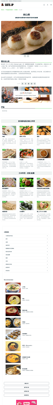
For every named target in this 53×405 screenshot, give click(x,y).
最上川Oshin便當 (42, 202)
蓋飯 (27, 376)
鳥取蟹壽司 (5, 188)
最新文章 (26, 327)
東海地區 (3, 401)
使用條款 (41, 397)
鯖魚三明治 (23, 136)
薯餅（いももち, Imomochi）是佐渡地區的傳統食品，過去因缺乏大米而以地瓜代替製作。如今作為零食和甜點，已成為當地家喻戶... (43, 141)
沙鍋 (27, 378)
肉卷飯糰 (22, 188)
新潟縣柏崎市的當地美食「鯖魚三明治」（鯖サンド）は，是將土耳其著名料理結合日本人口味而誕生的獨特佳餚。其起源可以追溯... (26, 141)
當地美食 (28, 384)
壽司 (2, 378)
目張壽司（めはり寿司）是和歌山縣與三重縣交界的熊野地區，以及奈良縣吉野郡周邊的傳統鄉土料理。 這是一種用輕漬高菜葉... (26, 207)
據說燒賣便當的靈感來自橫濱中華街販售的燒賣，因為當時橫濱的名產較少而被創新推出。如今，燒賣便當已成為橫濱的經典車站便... (9, 216)
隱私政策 (41, 399)
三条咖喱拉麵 (40, 159)
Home (3, 9)
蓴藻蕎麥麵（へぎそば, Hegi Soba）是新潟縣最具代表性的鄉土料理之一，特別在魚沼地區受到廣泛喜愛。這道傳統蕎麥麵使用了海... (9, 164)
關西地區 (3, 403)
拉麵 (2, 380)
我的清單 (28, 399)
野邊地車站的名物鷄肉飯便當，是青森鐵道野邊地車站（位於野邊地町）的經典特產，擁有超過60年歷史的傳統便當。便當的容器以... (44, 193)
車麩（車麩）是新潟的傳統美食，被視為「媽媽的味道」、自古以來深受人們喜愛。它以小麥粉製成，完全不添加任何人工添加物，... (9, 141)
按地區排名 (26, 339)
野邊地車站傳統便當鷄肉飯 (44, 188)
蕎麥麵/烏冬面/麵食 (5, 384)
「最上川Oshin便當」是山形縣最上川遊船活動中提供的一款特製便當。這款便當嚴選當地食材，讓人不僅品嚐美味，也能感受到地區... (43, 207)
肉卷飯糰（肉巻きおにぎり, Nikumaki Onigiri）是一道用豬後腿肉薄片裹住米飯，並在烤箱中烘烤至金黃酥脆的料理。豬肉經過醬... (26, 193)
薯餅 (38, 136)
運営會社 (41, 395)
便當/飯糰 (3, 388)
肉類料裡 (28, 382)
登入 (27, 397)
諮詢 (40, 401)
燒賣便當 (4, 211)
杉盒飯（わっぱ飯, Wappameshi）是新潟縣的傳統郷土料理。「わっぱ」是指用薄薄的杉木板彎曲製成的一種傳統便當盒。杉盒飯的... (26, 164)
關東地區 (3, 397)
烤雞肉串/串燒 (29, 380)
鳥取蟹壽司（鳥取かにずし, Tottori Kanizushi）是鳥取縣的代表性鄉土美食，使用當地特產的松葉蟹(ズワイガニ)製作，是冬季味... (9, 193)
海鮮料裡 (3, 382)
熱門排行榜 (26, 331)
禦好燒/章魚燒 (4, 386)
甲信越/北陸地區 (10, 9)
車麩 (3, 136)
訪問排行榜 (26, 335)
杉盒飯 (21, 159)
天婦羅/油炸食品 (4, 376)
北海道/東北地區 (4, 395)
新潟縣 (17, 9)
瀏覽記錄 (28, 401)
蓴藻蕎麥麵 (5, 159)
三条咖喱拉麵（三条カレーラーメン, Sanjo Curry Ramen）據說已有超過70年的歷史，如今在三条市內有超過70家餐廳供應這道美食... (44, 164)
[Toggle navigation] (51, 5)
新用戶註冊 (28, 395)
